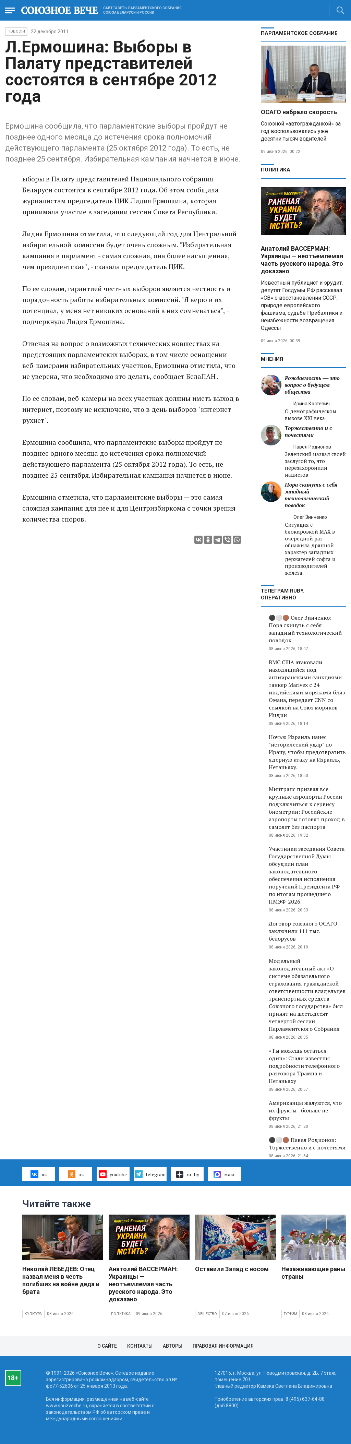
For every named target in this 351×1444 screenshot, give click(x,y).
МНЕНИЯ (272, 359)
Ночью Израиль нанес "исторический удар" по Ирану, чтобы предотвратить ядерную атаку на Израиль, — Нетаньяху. (307, 752)
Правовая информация (223, 1346)
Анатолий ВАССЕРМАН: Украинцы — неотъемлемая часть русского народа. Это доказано (302, 260)
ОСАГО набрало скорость (299, 112)
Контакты (140, 1346)
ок (76, 1174)
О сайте (107, 1346)
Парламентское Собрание (299, 33)
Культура (33, 1314)
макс (224, 1174)
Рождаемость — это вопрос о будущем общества (312, 385)
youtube (113, 1174)
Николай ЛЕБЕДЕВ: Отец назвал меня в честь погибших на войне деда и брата (60, 1280)
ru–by (187, 1174)
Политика (275, 170)
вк (39, 1174)
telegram (150, 1174)
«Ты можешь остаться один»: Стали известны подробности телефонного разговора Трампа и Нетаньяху (304, 1066)
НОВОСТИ (16, 31)
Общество (207, 1314)
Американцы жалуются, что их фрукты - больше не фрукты (305, 1110)
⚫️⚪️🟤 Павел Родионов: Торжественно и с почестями (307, 1143)
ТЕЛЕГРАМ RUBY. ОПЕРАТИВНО (282, 594)
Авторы (172, 1346)
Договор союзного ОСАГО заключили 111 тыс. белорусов (303, 931)
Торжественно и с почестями (308, 431)
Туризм (290, 1314)
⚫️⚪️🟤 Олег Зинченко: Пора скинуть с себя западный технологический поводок (305, 629)
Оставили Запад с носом (232, 1269)
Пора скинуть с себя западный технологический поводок (311, 495)
